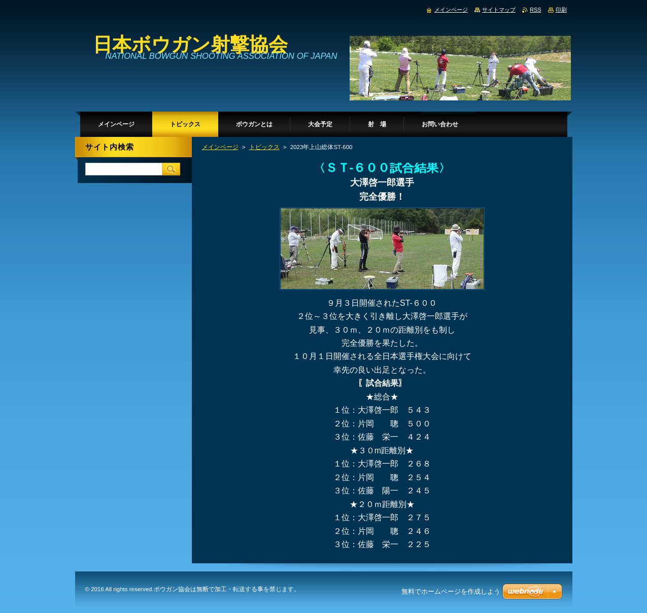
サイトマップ (499, 10)
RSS (535, 10)
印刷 (561, 10)
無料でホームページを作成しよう (450, 591)
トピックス (264, 147)
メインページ (220, 147)
